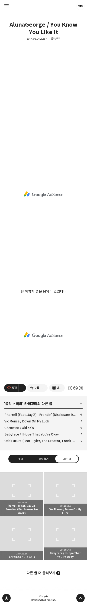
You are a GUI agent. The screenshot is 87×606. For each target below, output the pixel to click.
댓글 (20, 459)
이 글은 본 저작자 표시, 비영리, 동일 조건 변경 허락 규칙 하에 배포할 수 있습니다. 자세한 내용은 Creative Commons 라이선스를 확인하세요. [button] (75, 388)
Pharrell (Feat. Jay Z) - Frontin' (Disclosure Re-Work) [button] (21, 494)
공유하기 (43, 459)
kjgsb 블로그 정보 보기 (80, 5)
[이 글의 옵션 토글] (22, 388)
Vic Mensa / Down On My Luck (26, 421)
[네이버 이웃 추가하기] (57, 388)
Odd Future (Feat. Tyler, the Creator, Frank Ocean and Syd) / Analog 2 (43, 441)
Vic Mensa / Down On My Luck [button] (65, 494)
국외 (19, 403)
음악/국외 (55, 38)
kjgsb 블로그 (6, 598)
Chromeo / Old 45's (19, 427)
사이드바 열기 (6, 5)
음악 (8, 403)
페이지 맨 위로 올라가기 (80, 598)
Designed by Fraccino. (43, 600)
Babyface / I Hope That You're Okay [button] (65, 538)
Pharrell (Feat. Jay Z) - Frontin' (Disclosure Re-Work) (43, 414)
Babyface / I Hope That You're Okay (31, 434)
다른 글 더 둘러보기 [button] (41, 573)
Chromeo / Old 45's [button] (21, 538)
